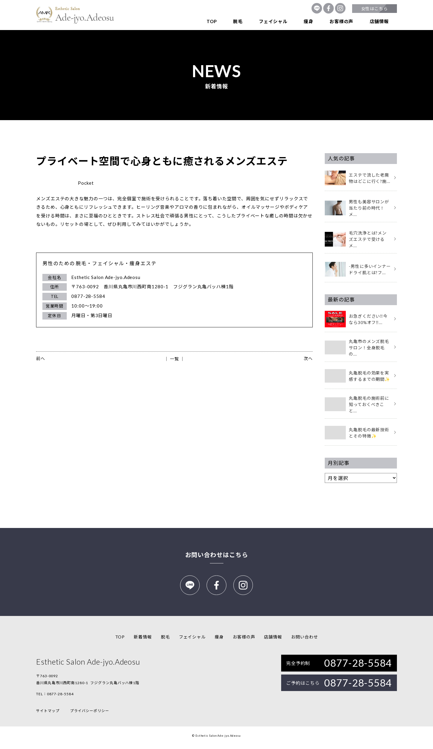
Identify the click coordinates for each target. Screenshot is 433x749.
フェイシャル (273, 21)
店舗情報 (379, 21)
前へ (40, 358)
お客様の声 (341, 21)
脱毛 (238, 21)
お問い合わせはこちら (216, 554)
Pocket (86, 183)
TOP (211, 21)
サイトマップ (47, 715)
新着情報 (143, 641)
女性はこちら (374, 8)
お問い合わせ (304, 641)
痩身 (308, 21)
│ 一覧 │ (174, 358)
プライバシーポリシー (89, 715)
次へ (308, 358)
